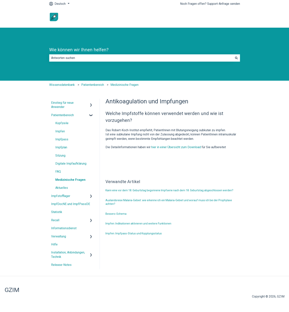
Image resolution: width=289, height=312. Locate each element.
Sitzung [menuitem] (60, 155)
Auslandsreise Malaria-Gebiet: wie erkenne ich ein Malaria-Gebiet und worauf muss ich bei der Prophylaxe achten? (168, 202)
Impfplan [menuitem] (61, 147)
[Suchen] (236, 58)
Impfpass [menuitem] (61, 139)
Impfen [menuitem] (60, 131)
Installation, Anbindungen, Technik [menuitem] (68, 254)
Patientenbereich (92, 85)
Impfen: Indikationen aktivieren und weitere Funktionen (138, 223)
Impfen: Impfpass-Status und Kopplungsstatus (133, 233)
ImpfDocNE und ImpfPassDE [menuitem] (70, 204)
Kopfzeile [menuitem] (61, 123)
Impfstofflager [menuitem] (60, 196)
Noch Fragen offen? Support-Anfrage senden (210, 4)
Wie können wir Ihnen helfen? (79, 49)
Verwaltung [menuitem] (58, 236)
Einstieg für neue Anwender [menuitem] (62, 105)
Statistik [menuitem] (56, 212)
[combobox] (141, 58)
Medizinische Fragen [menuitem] (70, 180)
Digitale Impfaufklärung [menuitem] (70, 163)
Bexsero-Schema (115, 213)
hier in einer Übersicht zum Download (176, 147)
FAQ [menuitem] (58, 171)
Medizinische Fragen (124, 85)
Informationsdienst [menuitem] (63, 228)
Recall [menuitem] (55, 220)
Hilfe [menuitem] (54, 244)
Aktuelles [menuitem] (61, 188)
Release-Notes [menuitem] (61, 265)
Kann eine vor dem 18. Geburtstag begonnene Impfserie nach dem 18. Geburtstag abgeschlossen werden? (169, 190)
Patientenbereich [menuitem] (62, 115)
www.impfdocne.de (223, 17)
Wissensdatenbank (62, 85)
